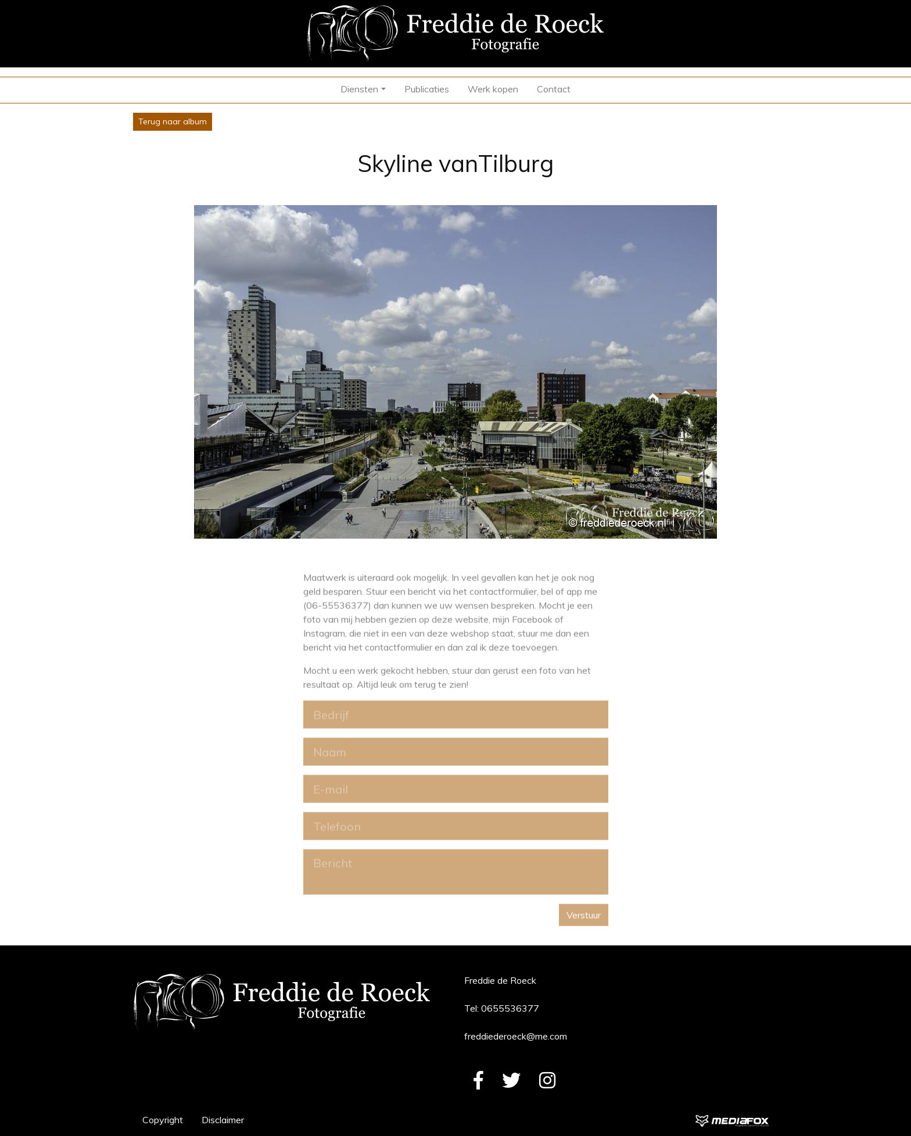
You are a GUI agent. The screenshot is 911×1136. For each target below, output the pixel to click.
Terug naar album (172, 121)
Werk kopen (493, 89)
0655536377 (510, 1008)
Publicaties (426, 89)
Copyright (162, 1120)
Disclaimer (223, 1120)
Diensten (359, 89)
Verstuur (583, 920)
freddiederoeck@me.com (515, 1036)
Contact (554, 89)
